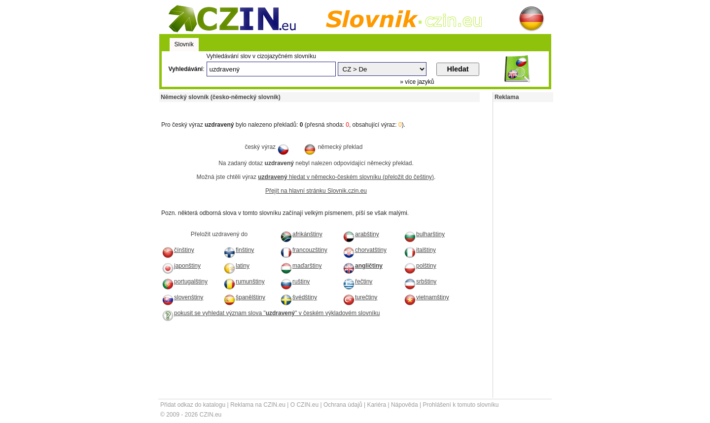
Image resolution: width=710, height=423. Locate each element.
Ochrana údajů (342, 404)
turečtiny (360, 297)
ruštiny (295, 281)
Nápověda (404, 404)
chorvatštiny (365, 250)
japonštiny (181, 265)
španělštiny (244, 297)
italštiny (420, 250)
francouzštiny (303, 250)
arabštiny (361, 234)
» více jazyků (417, 81)
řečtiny (357, 281)
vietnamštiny (426, 297)
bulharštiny (424, 234)
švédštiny (298, 297)
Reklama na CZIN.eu (257, 404)
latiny (236, 265)
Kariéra (376, 404)
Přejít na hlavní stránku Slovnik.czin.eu (316, 190)
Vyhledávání (186, 69)
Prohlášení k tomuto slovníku (460, 404)
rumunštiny (244, 281)
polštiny (420, 265)
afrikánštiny (301, 234)
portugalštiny (185, 281)
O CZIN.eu (304, 404)
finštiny (238, 250)
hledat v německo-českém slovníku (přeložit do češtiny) (346, 177)
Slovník (184, 44)
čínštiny (178, 250)
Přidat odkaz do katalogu (192, 404)
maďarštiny (300, 265)
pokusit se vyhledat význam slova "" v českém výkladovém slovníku (271, 313)
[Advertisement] (274, 105)
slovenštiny (182, 297)
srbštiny (420, 281)
